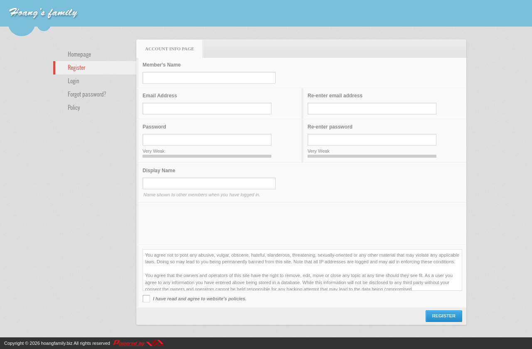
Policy (74, 106)
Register (76, 67)
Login (73, 80)
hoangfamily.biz (57, 343)
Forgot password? (87, 93)
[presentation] (206, 224)
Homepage (79, 53)
